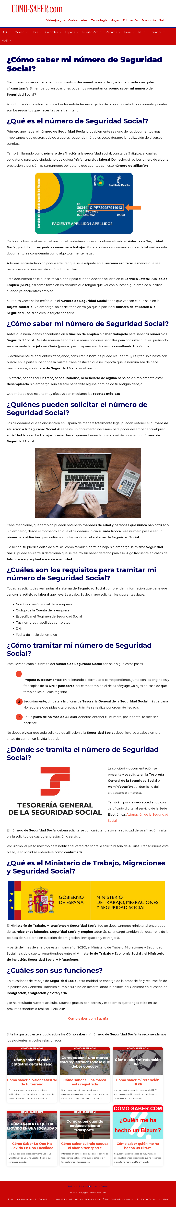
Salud (163, 20)
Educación (130, 20)
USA (7, 32)
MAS (7, 40)
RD (143, 32)
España (73, 32)
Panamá (114, 32)
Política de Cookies (99, 1186)
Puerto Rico (93, 32)
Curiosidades (78, 20)
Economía (149, 20)
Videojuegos (55, 20)
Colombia (54, 32)
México (22, 32)
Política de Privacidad (78, 1186)
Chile (37, 32)
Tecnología (99, 20)
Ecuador (158, 32)
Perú (130, 32)
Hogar (115, 20)
